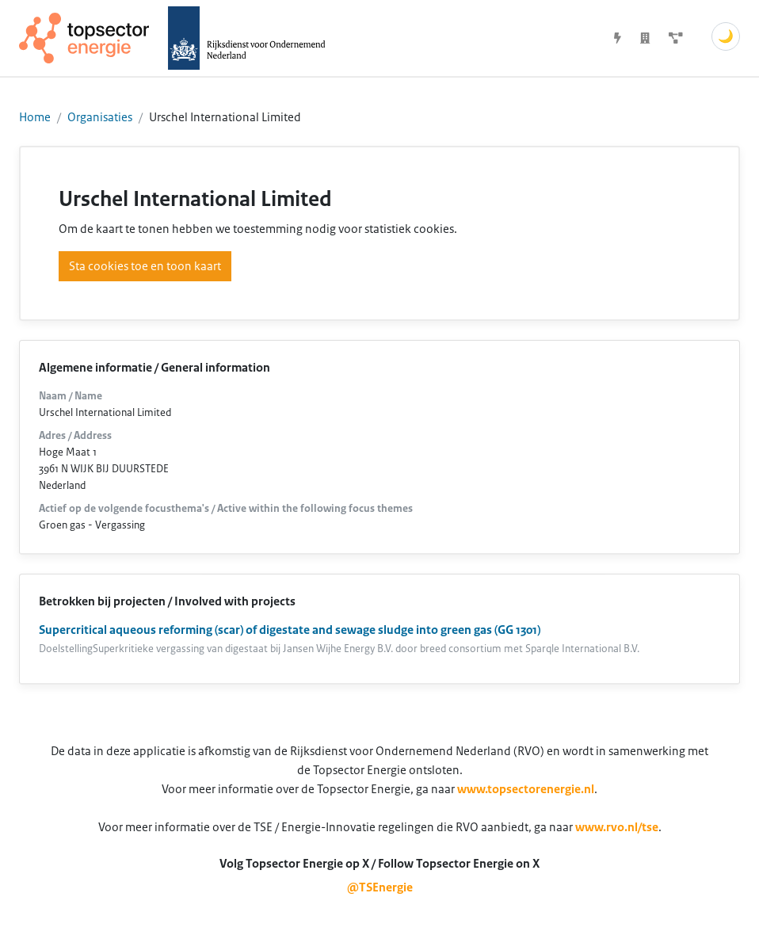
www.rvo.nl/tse (616, 827)
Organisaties (99, 117)
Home (35, 117)
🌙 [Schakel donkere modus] (726, 36)
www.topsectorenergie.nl (525, 789)
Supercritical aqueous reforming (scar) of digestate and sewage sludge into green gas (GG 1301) (289, 630)
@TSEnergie (380, 887)
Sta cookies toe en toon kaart (145, 266)
